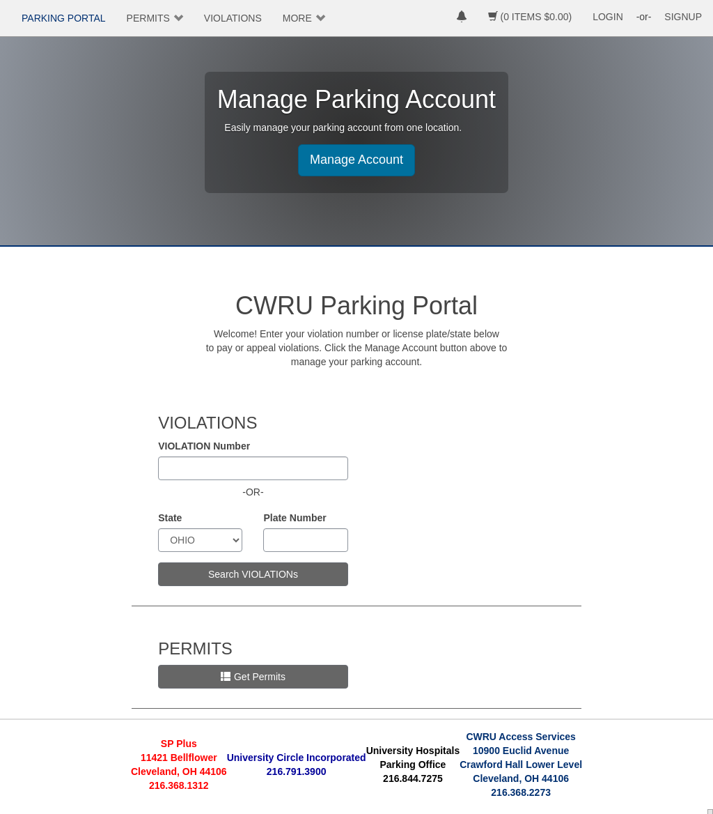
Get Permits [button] (253, 676)
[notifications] (462, 18)
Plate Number (294, 517)
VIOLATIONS (233, 18)
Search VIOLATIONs (253, 574)
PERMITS (148, 18)
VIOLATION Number (204, 446)
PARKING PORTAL (64, 18)
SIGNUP (683, 16)
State (170, 517)
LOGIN (608, 16)
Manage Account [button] (356, 160)
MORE (297, 18)
